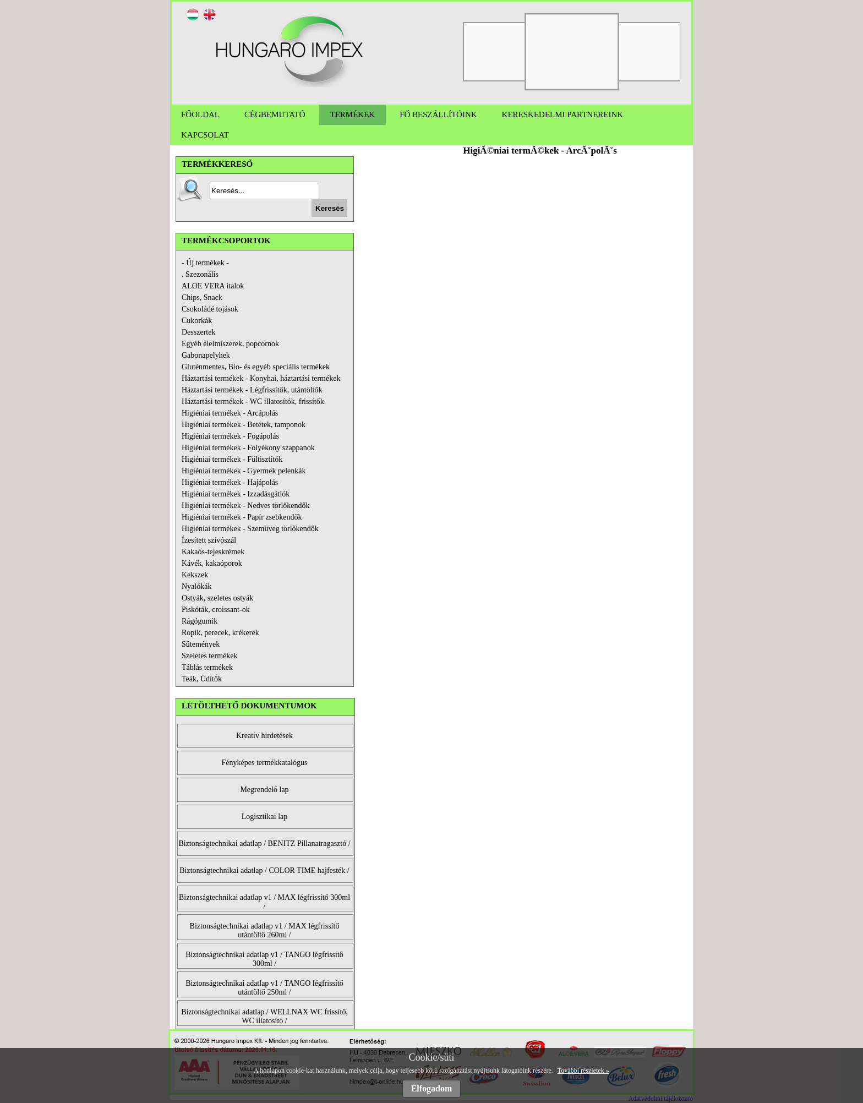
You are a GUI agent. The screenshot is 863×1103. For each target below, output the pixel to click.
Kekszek (195, 575)
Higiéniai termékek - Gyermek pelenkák (243, 471)
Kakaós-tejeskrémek (213, 552)
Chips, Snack (202, 297)
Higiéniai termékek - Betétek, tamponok (243, 425)
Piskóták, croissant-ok (216, 609)
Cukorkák (197, 320)
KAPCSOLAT (205, 134)
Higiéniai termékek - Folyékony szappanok (248, 448)
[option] (499, 51)
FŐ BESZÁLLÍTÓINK (438, 114)
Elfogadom (431, 1088)
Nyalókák (196, 586)
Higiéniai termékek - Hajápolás (230, 482)
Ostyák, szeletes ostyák (217, 598)
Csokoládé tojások (210, 309)
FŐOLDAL (200, 114)
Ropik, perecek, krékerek (220, 633)
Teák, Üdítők (202, 679)
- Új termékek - (205, 263)
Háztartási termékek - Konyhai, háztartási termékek (261, 378)
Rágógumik (199, 621)
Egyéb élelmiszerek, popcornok (230, 344)
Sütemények (201, 644)
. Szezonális (200, 274)
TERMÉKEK (352, 114)
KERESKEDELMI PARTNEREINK (563, 114)
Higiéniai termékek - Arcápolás (230, 413)
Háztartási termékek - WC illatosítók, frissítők (253, 401)
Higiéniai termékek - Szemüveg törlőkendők (250, 529)
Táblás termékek (207, 667)
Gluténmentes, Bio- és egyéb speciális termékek (256, 367)
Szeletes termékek (209, 656)
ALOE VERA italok (213, 286)
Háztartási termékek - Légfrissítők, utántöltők (252, 390)
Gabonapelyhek (206, 355)
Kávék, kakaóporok (212, 563)
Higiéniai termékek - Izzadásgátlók (236, 494)
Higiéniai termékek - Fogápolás (230, 436)
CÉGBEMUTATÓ (274, 114)
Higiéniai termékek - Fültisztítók (232, 459)
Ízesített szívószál (209, 540)
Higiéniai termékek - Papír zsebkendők (242, 517)
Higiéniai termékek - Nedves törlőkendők (245, 505)
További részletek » (583, 1070)
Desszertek (198, 332)
